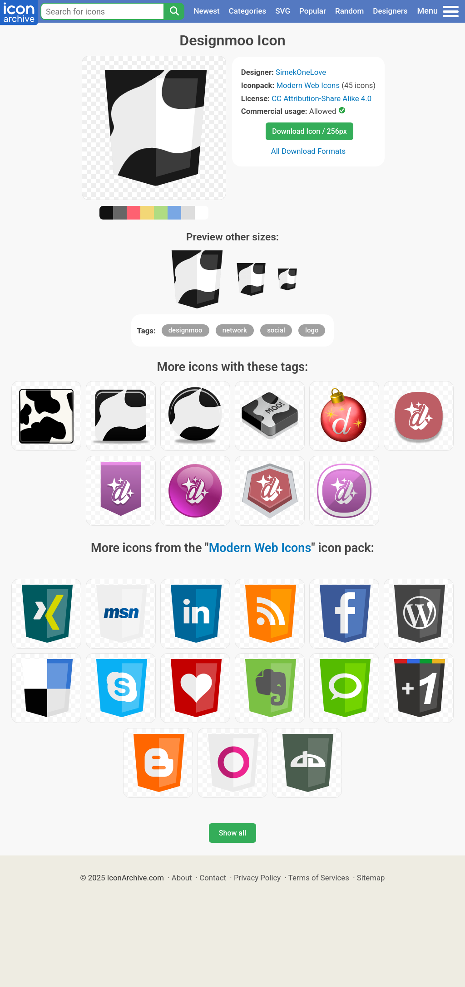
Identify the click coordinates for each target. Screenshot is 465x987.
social (276, 330)
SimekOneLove (301, 72)
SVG (282, 10)
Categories (248, 10)
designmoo (185, 330)
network (235, 330)
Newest (206, 10)
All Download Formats (308, 151)
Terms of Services (318, 877)
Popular (312, 10)
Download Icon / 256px (309, 131)
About (182, 877)
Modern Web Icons (308, 85)
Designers (390, 10)
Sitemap (371, 877)
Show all (232, 833)
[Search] (173, 11)
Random (349, 10)
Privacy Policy (257, 877)
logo (311, 330)
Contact (212, 877)
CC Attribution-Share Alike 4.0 (321, 98)
